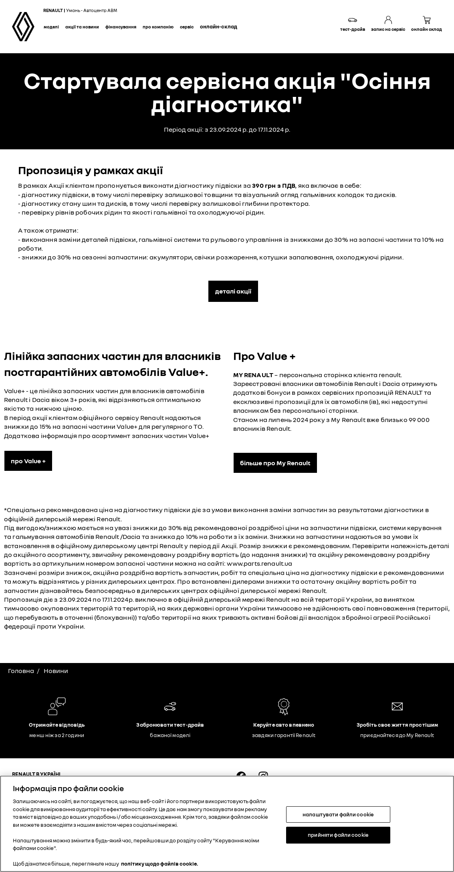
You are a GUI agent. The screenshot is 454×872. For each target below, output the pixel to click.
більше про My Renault (275, 463)
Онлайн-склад (218, 26)
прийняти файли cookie (338, 835)
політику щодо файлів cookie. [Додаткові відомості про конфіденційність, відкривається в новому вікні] (159, 863)
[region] (227, 824)
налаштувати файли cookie (338, 814)
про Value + (28, 461)
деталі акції (233, 291)
